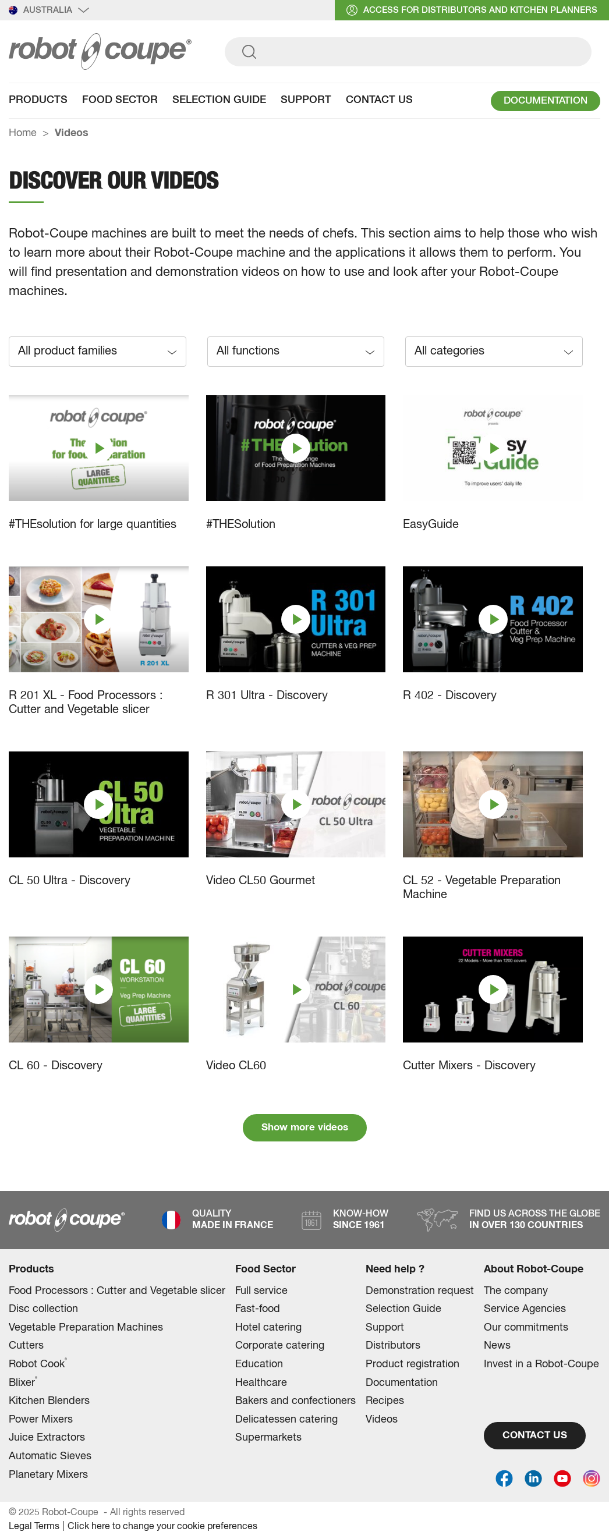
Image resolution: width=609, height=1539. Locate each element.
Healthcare (261, 1383)
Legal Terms (34, 1526)
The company (516, 1291)
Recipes (385, 1401)
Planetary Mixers (48, 1475)
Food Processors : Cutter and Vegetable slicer (117, 1291)
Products (38, 100)
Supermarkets (268, 1437)
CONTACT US (534, 1436)
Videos (382, 1419)
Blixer (23, 1382)
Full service (261, 1291)
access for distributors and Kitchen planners (471, 10)
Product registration (412, 1364)
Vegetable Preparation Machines (86, 1327)
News (497, 1346)
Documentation (402, 1383)
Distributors (393, 1346)
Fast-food (257, 1309)
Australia (49, 10)
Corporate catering (279, 1346)
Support (306, 100)
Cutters (26, 1346)
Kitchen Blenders (49, 1401)
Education (259, 1364)
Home (23, 133)
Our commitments (526, 1327)
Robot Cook (38, 1364)
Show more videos (304, 1128)
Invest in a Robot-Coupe (541, 1364)
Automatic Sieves (50, 1456)
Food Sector (120, 100)
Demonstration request (420, 1291)
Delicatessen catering (286, 1419)
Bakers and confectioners (295, 1401)
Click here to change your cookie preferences (162, 1526)
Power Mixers (41, 1419)
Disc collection (43, 1309)
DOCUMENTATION (545, 101)
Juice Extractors (47, 1437)
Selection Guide (219, 100)
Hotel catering (268, 1327)
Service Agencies (525, 1309)
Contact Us (379, 100)
